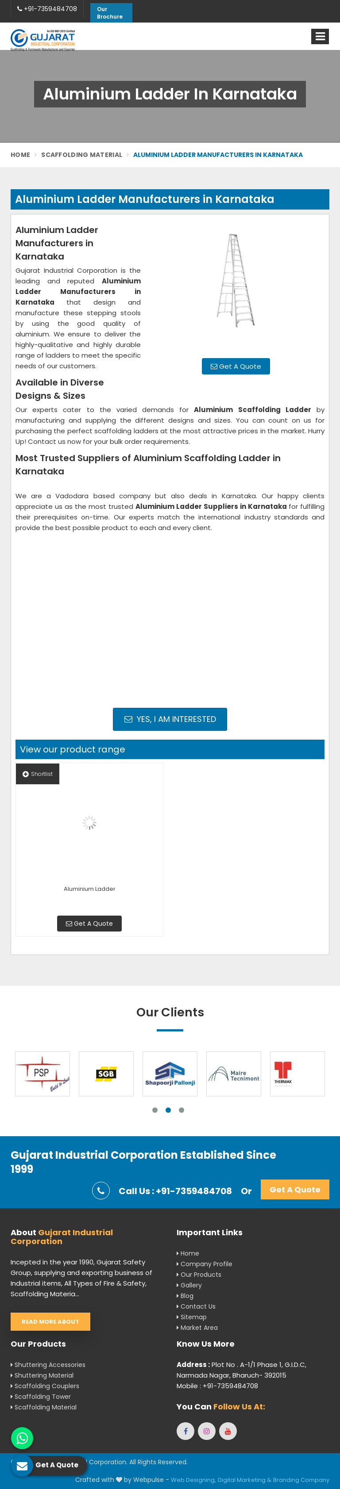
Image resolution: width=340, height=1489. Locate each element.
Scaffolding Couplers (45, 1386)
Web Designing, (193, 1480)
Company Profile (204, 1264)
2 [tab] (168, 1110)
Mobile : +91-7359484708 (217, 1385)
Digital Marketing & (244, 1480)
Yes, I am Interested (170, 719)
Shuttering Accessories (48, 1364)
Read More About (50, 1321)
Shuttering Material (42, 1375)
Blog (185, 1295)
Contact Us (196, 1306)
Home (20, 154)
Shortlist (38, 774)
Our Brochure (110, 12)
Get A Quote (236, 366)
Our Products (199, 1274)
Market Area (197, 1327)
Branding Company (301, 1480)
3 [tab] (181, 1110)
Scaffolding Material (81, 154)
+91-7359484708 (47, 8)
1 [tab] (155, 1110)
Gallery (189, 1285)
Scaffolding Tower (41, 1396)
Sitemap (192, 1317)
